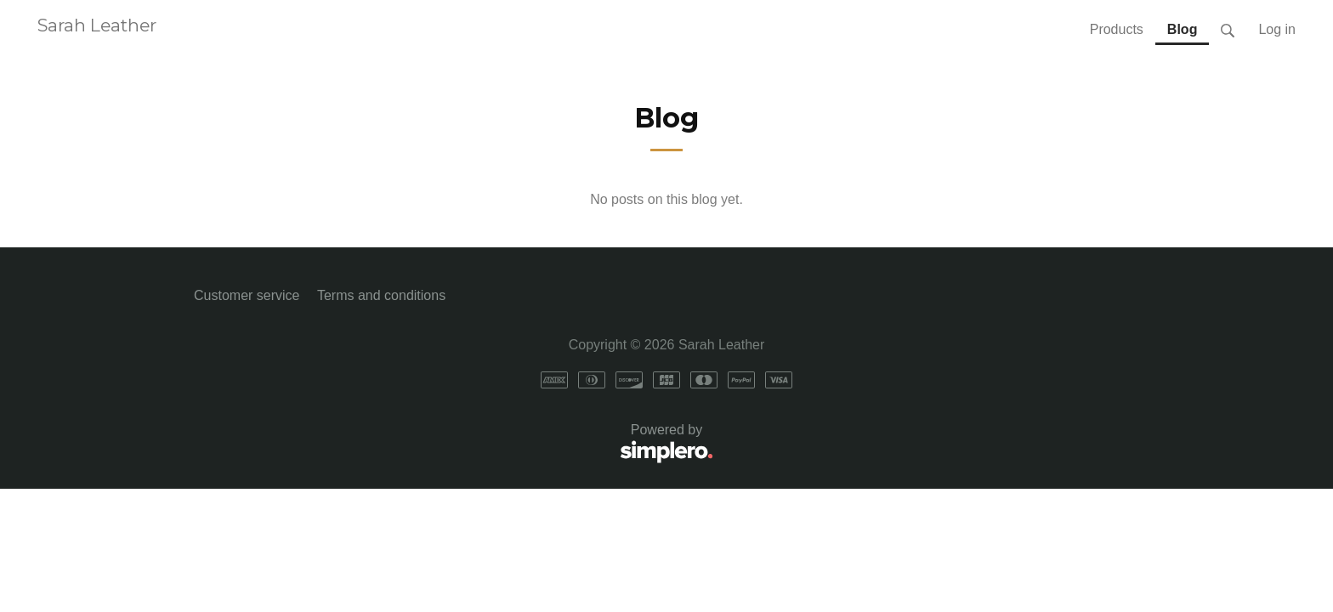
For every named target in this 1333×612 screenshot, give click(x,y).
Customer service (246, 295)
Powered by (453, 444)
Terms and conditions (381, 295)
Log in (1277, 29)
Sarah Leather (96, 25)
